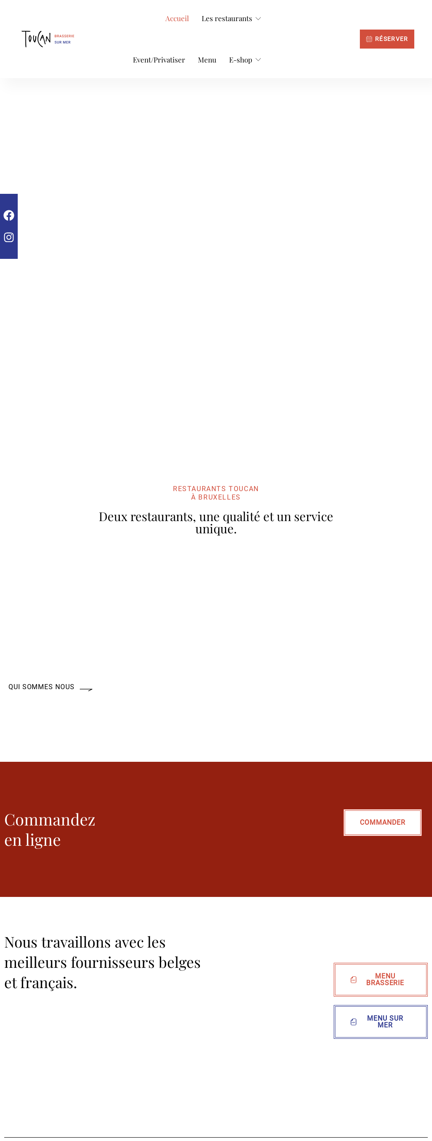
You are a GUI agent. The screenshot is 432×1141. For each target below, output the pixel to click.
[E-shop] (245, 60)
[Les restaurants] (231, 18)
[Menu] (207, 60)
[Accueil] (177, 18)
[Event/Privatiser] (159, 60)
